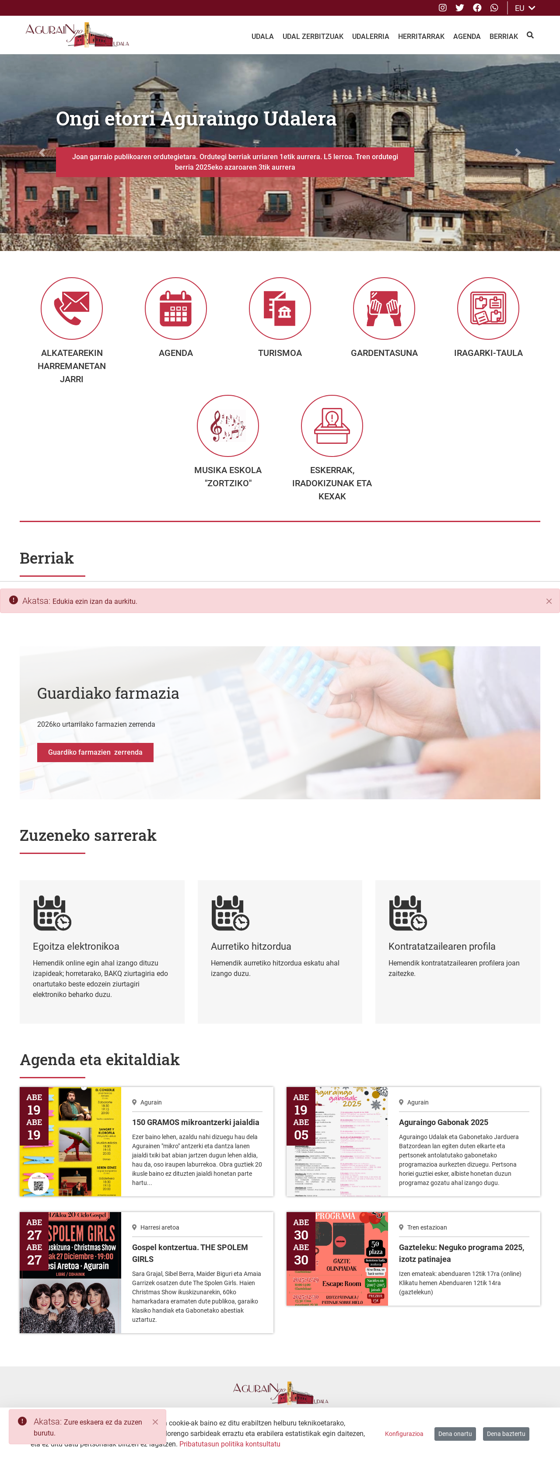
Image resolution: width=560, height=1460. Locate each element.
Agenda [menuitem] (467, 36)
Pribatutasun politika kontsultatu (229, 1444)
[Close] (155, 1422)
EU (525, 8)
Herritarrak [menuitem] (421, 36)
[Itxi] (549, 608)
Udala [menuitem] (263, 36)
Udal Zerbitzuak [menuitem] (313, 36)
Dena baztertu (506, 1433)
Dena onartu (455, 1433)
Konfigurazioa (404, 1433)
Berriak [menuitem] (504, 36)
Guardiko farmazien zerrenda (95, 759)
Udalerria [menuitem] (370, 36)
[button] (42, 152)
